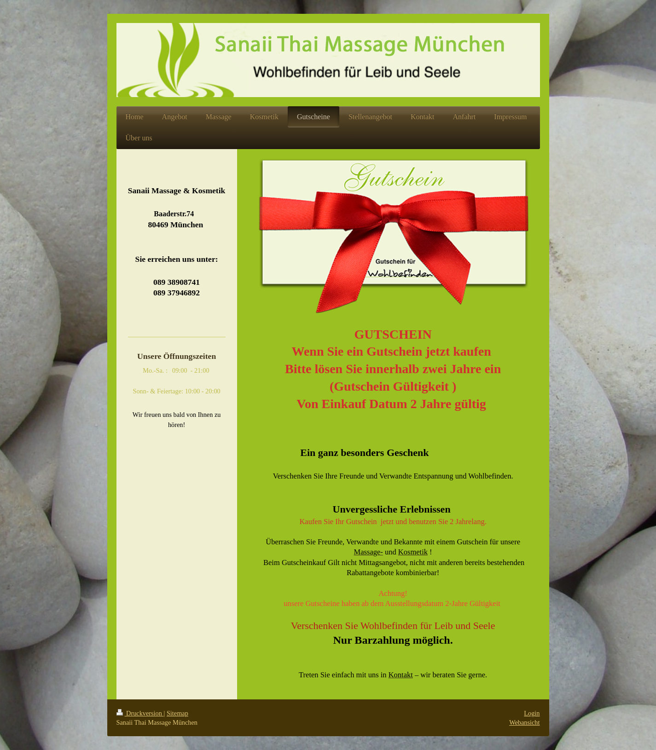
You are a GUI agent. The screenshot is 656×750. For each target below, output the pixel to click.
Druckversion (140, 713)
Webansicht (524, 722)
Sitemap (177, 713)
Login (532, 713)
